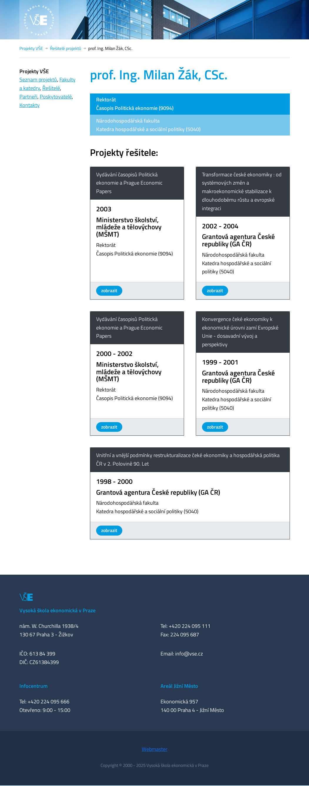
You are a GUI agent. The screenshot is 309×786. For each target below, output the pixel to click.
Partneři (28, 97)
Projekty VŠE (31, 48)
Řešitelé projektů (65, 48)
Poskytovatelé (56, 97)
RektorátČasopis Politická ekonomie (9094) (134, 104)
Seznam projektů (38, 79)
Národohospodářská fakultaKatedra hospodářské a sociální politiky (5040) (148, 125)
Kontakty (29, 105)
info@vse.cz (189, 654)
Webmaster (154, 749)
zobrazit (109, 290)
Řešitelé (51, 88)
